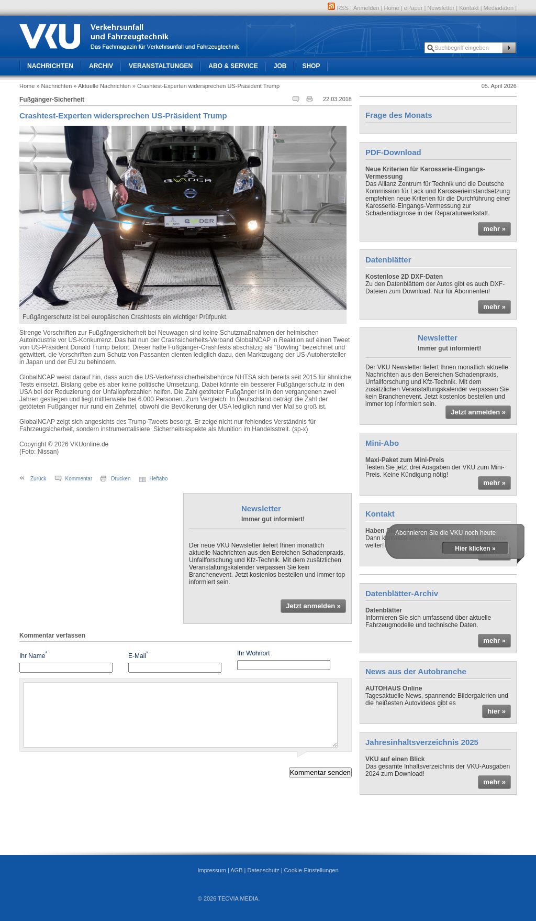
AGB (236, 870)
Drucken (120, 478)
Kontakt (468, 8)
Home (391, 8)
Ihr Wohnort (253, 653)
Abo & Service (233, 66)
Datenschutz (263, 870)
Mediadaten (499, 8)
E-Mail (138, 655)
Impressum (211, 870)
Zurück (38, 478)
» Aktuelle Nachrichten (101, 86)
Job (280, 66)
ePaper (413, 8)
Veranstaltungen (161, 66)
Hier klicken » (475, 548)
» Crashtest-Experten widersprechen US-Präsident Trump (206, 86)
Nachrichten (50, 66)
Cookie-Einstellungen (311, 870)
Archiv (101, 66)
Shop (311, 66)
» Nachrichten (54, 86)
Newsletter (440, 8)
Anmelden (366, 8)
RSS (338, 8)
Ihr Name (33, 655)
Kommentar (79, 478)
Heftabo (159, 478)
